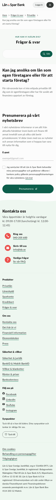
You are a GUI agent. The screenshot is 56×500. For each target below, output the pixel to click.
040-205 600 (20, 238)
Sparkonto (8, 297)
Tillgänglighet (9, 459)
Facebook (11, 394)
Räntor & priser (10, 374)
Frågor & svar (17, 15)
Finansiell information (14, 333)
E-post (5, 152)
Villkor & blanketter (13, 369)
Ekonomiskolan (10, 338)
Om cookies (8, 449)
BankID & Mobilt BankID (15, 363)
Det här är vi (9, 327)
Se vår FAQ (19, 261)
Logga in (39, 5)
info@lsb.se (19, 250)
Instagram (11, 410)
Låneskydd (8, 291)
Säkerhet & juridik (12, 358)
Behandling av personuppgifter (19, 454)
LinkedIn (10, 400)
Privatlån (31, 15)
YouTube (10, 405)
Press (5, 343)
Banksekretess (10, 380)
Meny (50, 5)
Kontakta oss (9, 322)
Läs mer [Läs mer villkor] (29, 178)
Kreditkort (8, 302)
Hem (4, 15)
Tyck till (11, 435)
